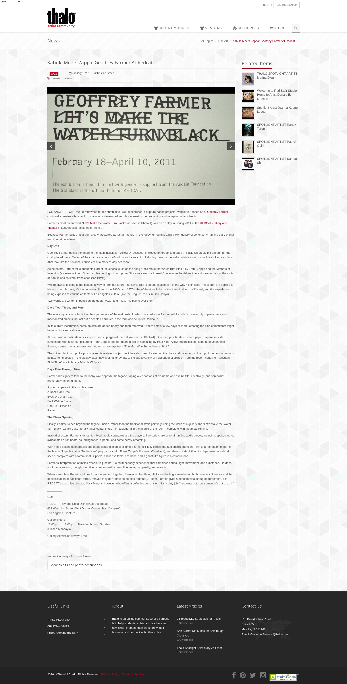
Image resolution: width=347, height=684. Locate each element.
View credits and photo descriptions (76, 565)
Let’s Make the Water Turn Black (104, 223)
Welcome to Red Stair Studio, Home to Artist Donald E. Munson (277, 95)
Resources (246, 28)
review (56, 78)
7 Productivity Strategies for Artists (199, 618)
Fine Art (223, 41)
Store (277, 28)
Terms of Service (133, 674)
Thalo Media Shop (59, 619)
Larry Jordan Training (62, 633)
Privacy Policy (110, 674)
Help (266, 5)
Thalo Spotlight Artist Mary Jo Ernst (199, 648)
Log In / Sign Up (286, 5)
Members (211, 28)
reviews (68, 78)
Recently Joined (171, 28)
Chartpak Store (58, 626)
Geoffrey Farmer (217, 211)
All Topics (207, 41)
